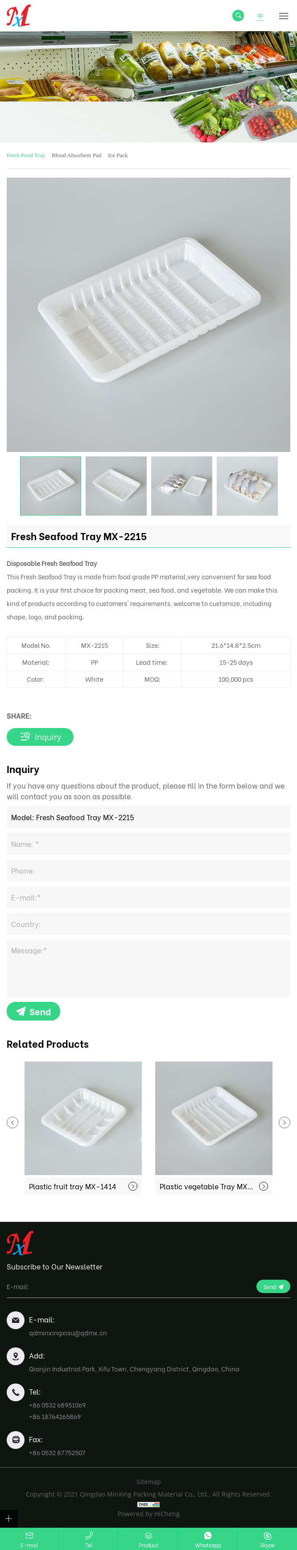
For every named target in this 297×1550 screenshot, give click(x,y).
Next (284, 1122)
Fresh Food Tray (26, 155)
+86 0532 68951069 (57, 1404)
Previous (12, 1122)
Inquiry (48, 737)
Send (40, 1011)
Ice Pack (118, 155)
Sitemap (148, 1481)
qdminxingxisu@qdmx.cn (68, 1332)
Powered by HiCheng (149, 1513)
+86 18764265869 (55, 1416)
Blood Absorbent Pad (76, 155)
